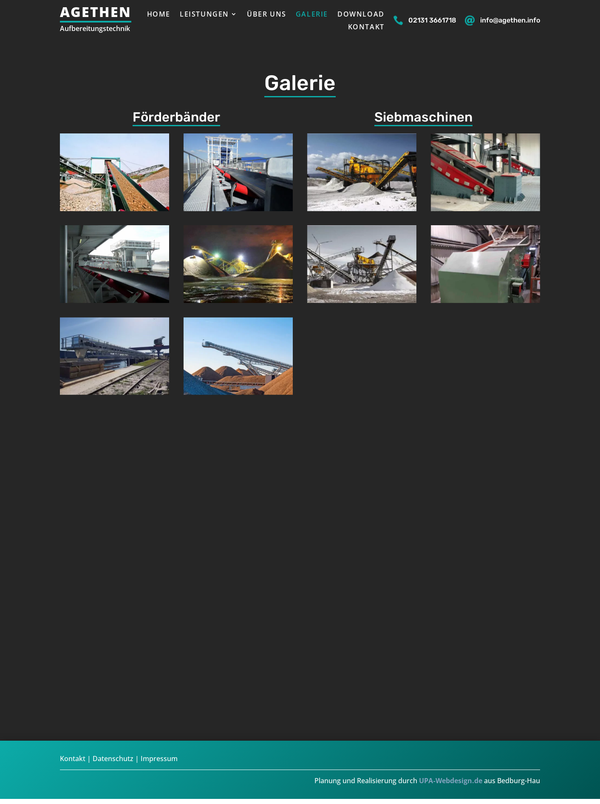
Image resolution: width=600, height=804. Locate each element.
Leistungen (204, 15)
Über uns (266, 15)
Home (158, 15)
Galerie (312, 15)
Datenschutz (113, 758)
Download (361, 15)
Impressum (159, 758)
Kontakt (366, 27)
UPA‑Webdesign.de (450, 780)
